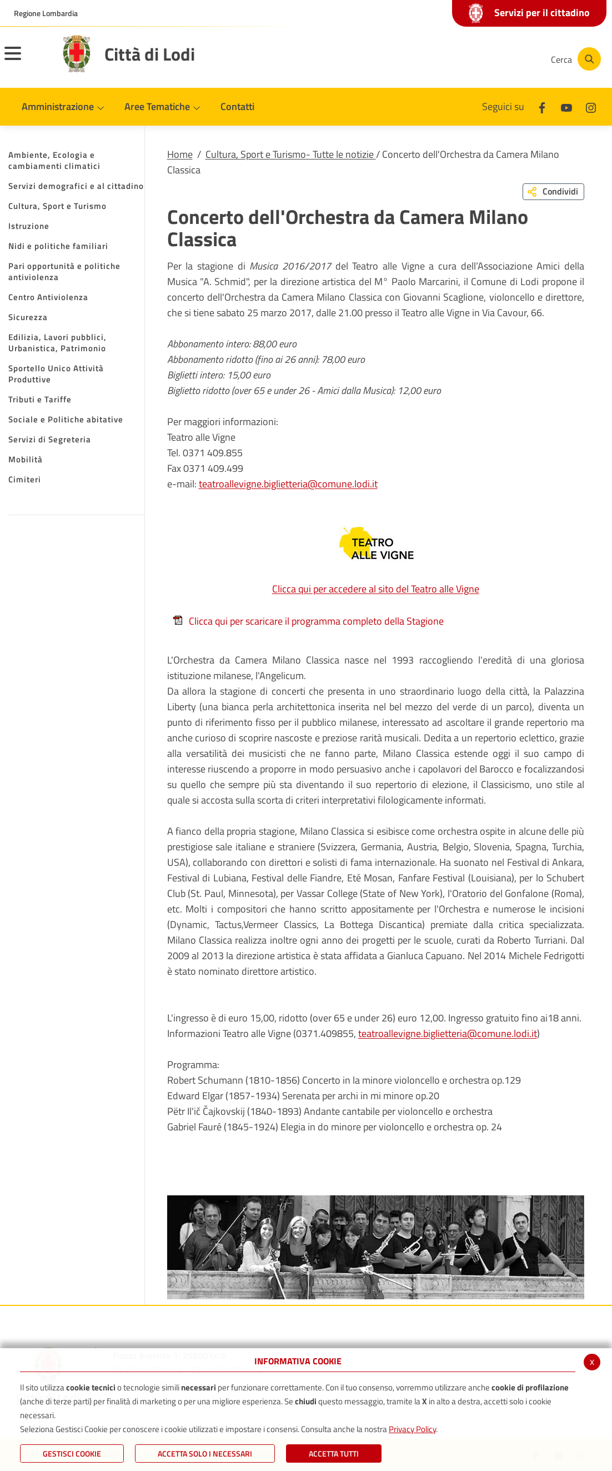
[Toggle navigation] (26, 60)
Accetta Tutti (334, 1453)
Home (180, 154)
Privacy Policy (412, 1429)
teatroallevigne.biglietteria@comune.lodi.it (288, 483)
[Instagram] (497, 59)
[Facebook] (431, 59)
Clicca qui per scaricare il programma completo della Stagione (308, 621)
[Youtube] (464, 59)
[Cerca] (574, 59)
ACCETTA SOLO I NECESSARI (205, 1453)
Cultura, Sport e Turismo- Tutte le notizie (290, 154)
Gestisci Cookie (72, 1453)
